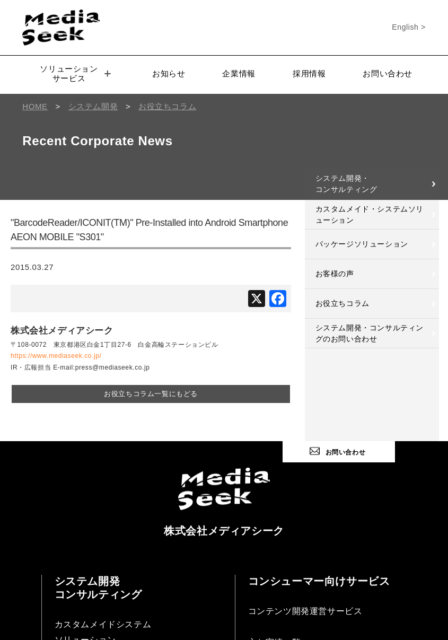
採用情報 (309, 73)
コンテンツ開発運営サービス (305, 611)
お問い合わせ (387, 73)
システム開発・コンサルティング (346, 184)
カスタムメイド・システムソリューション (369, 214)
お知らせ (168, 73)
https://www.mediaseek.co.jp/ (56, 356)
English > (408, 27)
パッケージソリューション (361, 244)
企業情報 (238, 73)
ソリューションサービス (75, 73)
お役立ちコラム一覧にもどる (151, 394)
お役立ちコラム (342, 303)
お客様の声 (334, 273)
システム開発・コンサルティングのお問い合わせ (369, 333)
